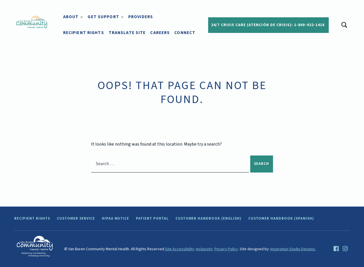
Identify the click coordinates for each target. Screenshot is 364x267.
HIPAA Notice (115, 218)
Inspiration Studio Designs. (293, 249)
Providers (140, 17)
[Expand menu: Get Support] (122, 17)
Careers (160, 33)
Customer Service (76, 218)
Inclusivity (204, 249)
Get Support (103, 17)
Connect (184, 33)
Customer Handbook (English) (208, 218)
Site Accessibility (179, 249)
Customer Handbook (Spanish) (281, 218)
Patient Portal (152, 218)
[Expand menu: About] (81, 17)
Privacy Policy (226, 249)
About (71, 17)
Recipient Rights (83, 33)
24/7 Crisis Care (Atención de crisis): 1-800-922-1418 (267, 25)
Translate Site (127, 33)
